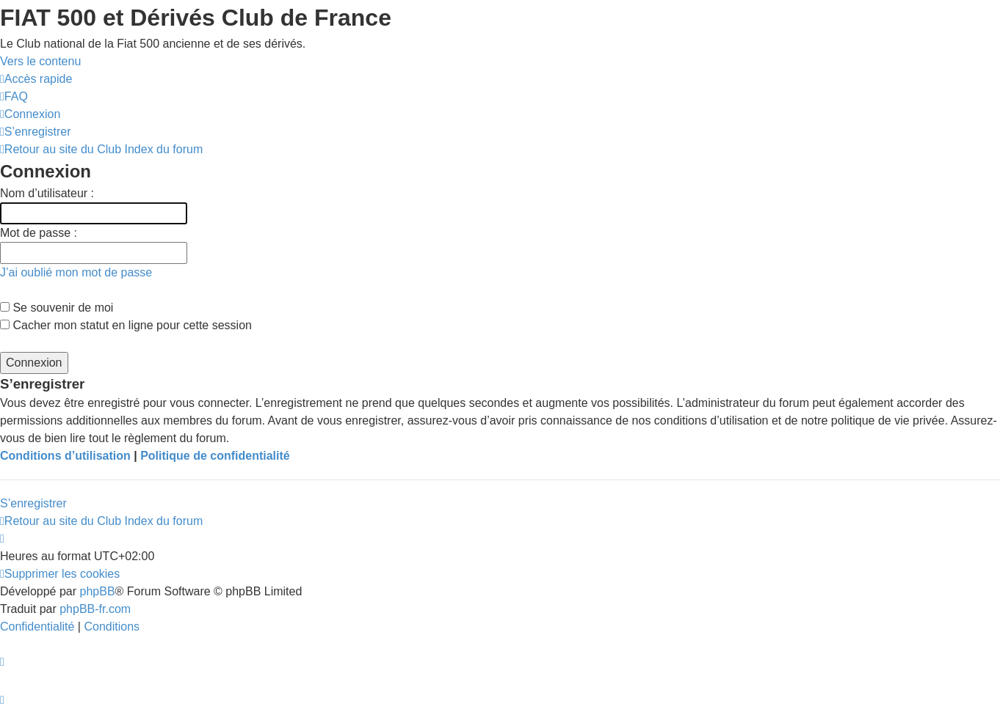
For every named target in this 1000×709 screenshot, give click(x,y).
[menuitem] (14, 96)
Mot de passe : (38, 233)
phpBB (97, 591)
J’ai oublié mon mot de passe (76, 272)
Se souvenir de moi (56, 307)
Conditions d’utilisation (65, 455)
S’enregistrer (33, 503)
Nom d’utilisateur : (47, 193)
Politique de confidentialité (215, 455)
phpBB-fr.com (95, 609)
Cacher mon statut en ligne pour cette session (126, 325)
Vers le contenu (40, 61)
